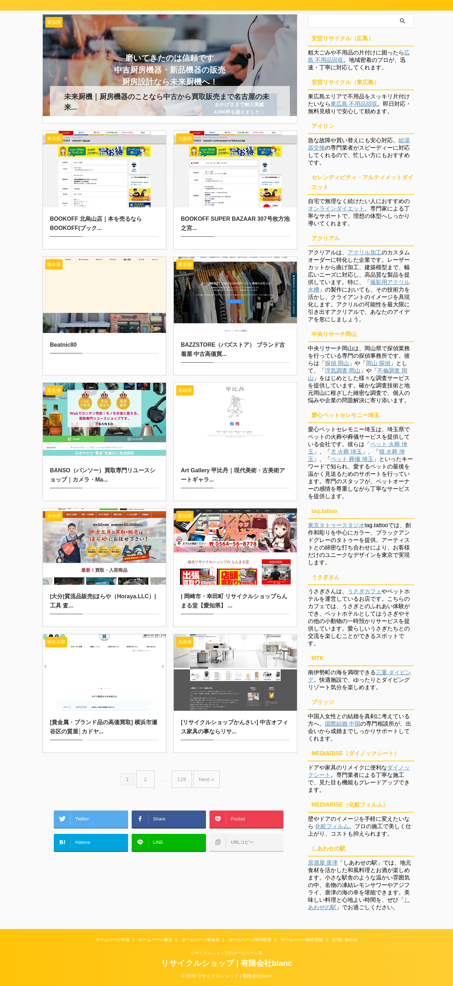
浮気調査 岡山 (342, 371)
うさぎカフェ (365, 591)
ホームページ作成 (113, 939)
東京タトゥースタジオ (336, 525)
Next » (203, 769)
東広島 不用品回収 (354, 104)
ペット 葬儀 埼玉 (352, 459)
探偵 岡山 (337, 363)
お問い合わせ (344, 939)
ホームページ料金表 (201, 939)
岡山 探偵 (378, 363)
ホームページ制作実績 (302, 939)
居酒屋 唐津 (323, 863)
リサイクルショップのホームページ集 (226, 953)
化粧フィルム (332, 826)
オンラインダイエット (336, 209)
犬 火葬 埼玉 (346, 452)
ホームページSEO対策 (250, 939)
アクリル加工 (365, 252)
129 (181, 769)
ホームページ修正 (155, 939)
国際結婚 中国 (342, 724)
